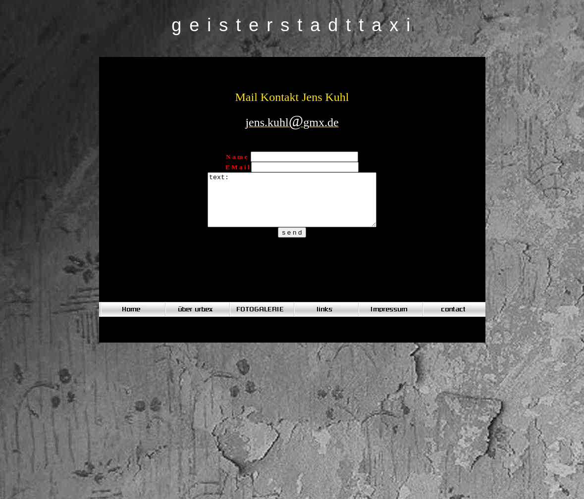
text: (292, 205)
